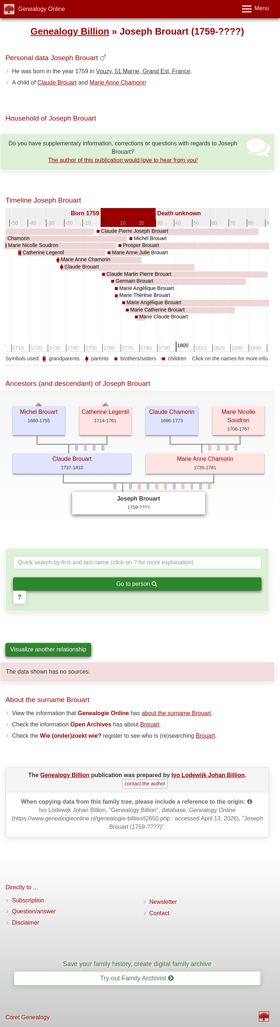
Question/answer (34, 911)
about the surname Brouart (176, 713)
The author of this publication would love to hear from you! (123, 160)
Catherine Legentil (105, 412)
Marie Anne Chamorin (118, 82)
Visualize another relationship (48, 649)
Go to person (136, 584)
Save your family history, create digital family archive (137, 964)
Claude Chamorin (172, 412)
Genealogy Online (41, 9)
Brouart (149, 724)
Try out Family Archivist (136, 978)
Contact (159, 913)
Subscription (28, 900)
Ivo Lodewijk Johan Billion (208, 775)
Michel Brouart (39, 412)
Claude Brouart (57, 82)
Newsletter (163, 902)
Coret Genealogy (27, 1017)
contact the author (144, 784)
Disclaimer (25, 923)
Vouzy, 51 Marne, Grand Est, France (143, 71)
